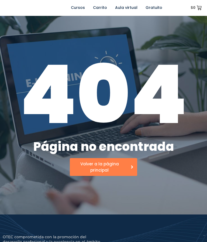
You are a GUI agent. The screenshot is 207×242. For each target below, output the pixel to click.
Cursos (78, 7)
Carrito (100, 7)
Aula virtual (126, 7)
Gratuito (154, 7)
